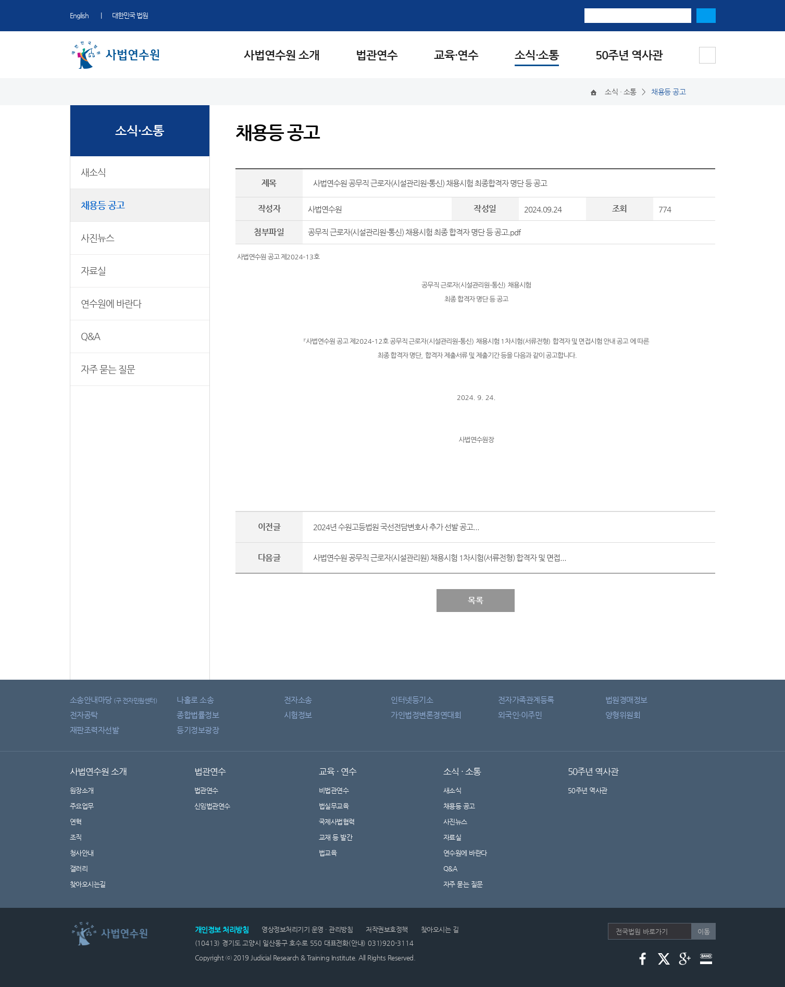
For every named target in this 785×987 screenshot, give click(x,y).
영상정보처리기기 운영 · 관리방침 (307, 929)
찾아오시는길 (88, 884)
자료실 (93, 270)
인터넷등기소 (412, 699)
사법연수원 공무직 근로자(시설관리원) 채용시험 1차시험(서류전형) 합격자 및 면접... (439, 557)
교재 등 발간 (336, 837)
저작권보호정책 (387, 929)
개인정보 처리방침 (222, 930)
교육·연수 (456, 54)
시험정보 (298, 714)
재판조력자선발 (94, 730)
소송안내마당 (113, 699)
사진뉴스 (97, 237)
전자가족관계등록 (526, 699)
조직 (76, 837)
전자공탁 (84, 714)
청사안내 (82, 853)
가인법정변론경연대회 (426, 714)
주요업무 (82, 806)
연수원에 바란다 (111, 303)
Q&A (90, 336)
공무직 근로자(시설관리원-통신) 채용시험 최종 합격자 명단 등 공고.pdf (414, 232)
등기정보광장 (198, 730)
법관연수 (376, 54)
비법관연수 (334, 790)
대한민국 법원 (130, 15)
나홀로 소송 (195, 699)
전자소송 (298, 699)
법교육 (328, 853)
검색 (706, 15)
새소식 (93, 172)
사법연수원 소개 (281, 54)
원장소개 (82, 790)
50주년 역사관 (629, 54)
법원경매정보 (626, 699)
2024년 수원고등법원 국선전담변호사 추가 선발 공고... (396, 526)
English (79, 15)
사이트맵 (707, 55)
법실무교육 (334, 806)
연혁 (76, 822)
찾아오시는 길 (440, 929)
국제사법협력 (337, 822)
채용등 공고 (102, 204)
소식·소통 (537, 54)
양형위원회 (623, 714)
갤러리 (79, 868)
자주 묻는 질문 (108, 369)
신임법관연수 (212, 806)
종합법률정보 (198, 714)
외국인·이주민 (520, 714)
